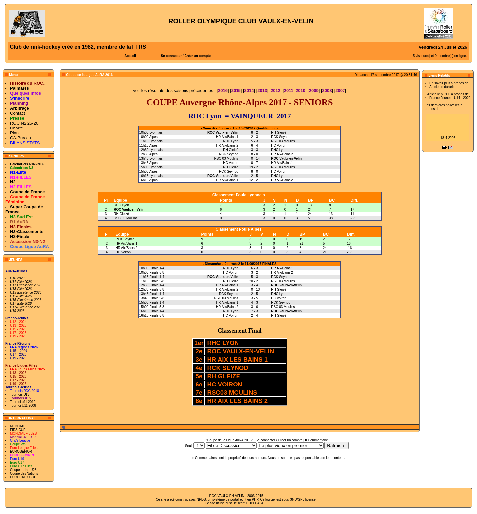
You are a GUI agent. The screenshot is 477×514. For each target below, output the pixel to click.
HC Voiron (123, 252)
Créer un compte (198, 56)
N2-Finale (19, 236)
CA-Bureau (20, 137)
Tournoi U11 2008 (23, 405)
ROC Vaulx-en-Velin (129, 209)
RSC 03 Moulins (125, 218)
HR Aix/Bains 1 (126, 243)
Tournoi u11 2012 (22, 402)
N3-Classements (26, 231)
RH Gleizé (121, 214)
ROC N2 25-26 (24, 123)
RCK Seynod (124, 239)
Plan (14, 132)
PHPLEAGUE (256, 503)
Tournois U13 (19, 394)
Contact (17, 113)
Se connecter (171, 56)
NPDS (201, 499)
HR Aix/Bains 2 (126, 248)
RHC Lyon (121, 205)
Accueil (130, 56)
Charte (16, 128)
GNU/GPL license (303, 499)
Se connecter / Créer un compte (278, 440)
